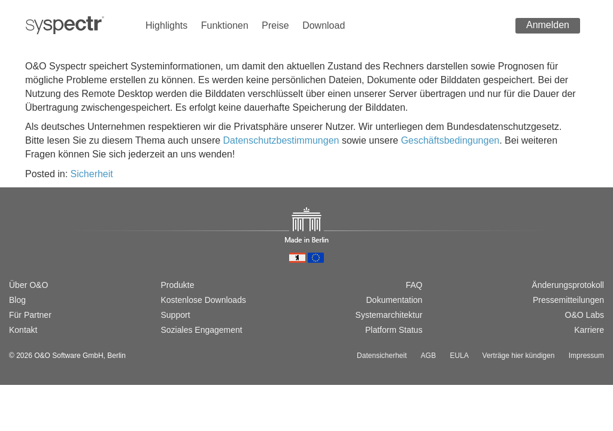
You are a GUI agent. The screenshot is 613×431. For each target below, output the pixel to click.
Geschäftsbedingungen (450, 140)
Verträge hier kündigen (518, 355)
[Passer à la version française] (53, 243)
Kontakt (23, 330)
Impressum (586, 355)
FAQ (414, 285)
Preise (275, 25)
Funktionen (224, 25)
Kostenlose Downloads (203, 300)
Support (175, 315)
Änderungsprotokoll (568, 285)
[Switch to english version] (33, 243)
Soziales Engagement (201, 330)
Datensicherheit (381, 355)
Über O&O (28, 285)
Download (323, 25)
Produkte (178, 285)
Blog (17, 300)
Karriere (589, 330)
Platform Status (394, 330)
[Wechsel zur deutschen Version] (14, 243)
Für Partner (30, 315)
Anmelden (547, 25)
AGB (428, 355)
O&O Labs (584, 315)
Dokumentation (394, 300)
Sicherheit (92, 174)
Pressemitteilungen (568, 300)
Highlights (166, 25)
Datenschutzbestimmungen (281, 140)
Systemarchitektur (389, 315)
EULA (459, 355)
